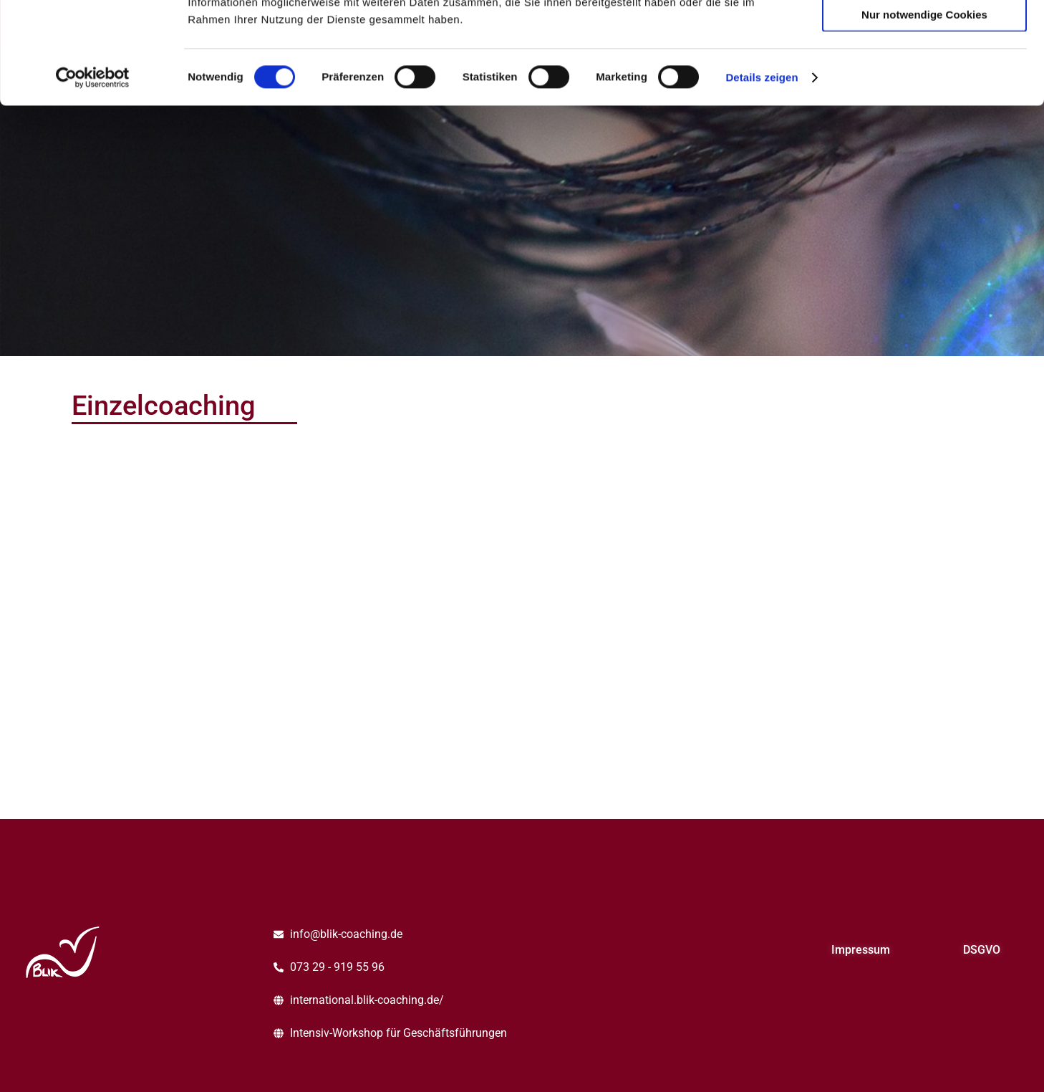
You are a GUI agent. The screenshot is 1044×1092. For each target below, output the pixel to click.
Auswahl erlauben (924, 76)
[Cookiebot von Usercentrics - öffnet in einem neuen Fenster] (92, 179)
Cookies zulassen (924, 35)
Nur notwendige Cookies (924, 116)
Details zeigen (761, 179)
